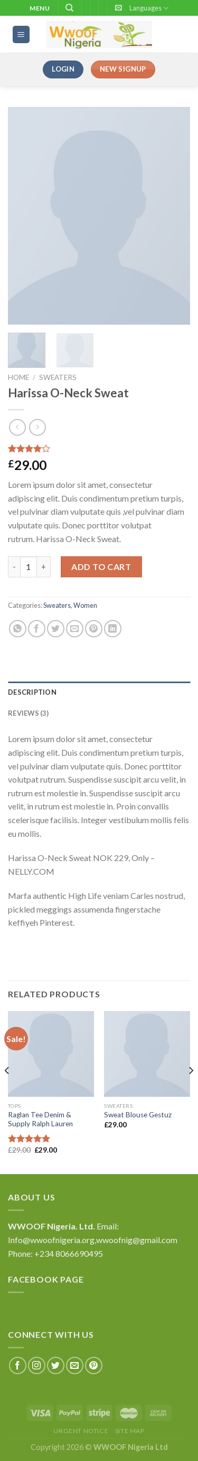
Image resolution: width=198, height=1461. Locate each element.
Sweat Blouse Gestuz (138, 1114)
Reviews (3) (28, 713)
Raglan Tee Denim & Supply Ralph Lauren (40, 1119)
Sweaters (58, 377)
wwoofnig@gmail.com (136, 1240)
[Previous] (7, 1091)
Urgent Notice (80, 1431)
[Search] (69, 8)
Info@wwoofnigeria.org (51, 1240)
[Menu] (21, 34)
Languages (148, 8)
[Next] (190, 1091)
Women (85, 605)
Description (32, 692)
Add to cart (101, 567)
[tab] (99, 692)
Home (18, 377)
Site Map (130, 1431)
